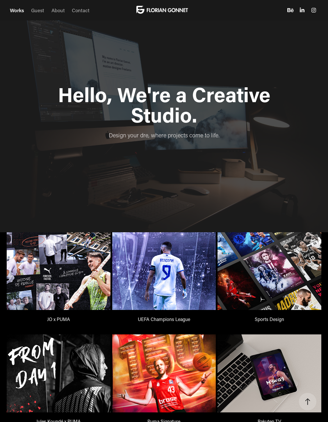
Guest (37, 10)
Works (17, 10)
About (58, 10)
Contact (81, 10)
